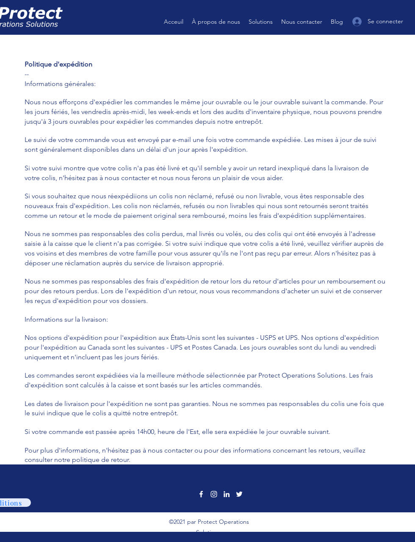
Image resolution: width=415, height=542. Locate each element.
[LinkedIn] (226, 494)
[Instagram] (214, 494)
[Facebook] (201, 494)
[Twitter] (239, 494)
